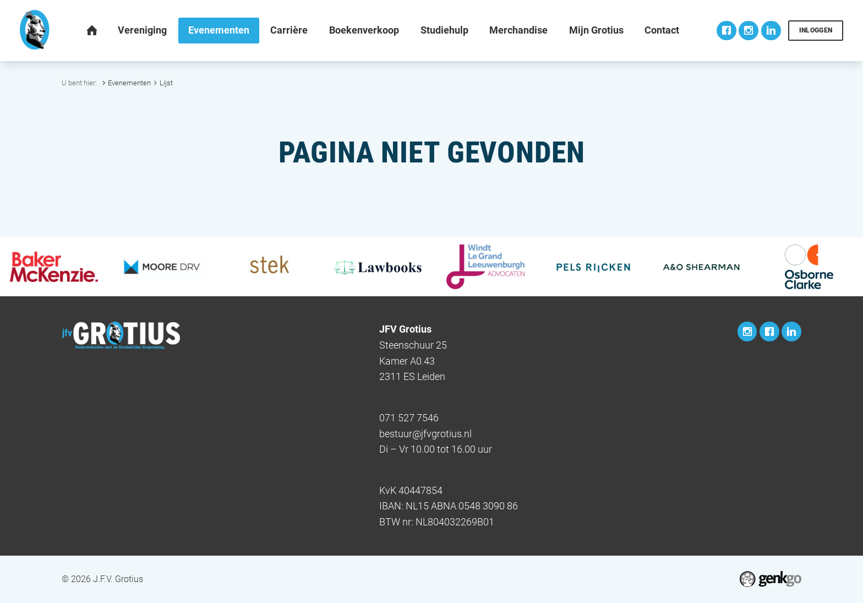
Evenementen (129, 83)
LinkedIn (771, 31)
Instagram (748, 31)
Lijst (166, 83)
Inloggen (816, 30)
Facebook (726, 31)
